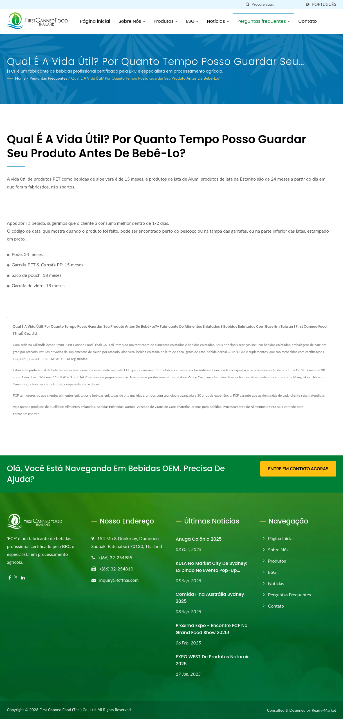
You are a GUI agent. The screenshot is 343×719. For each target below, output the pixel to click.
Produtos (166, 21)
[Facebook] (9, 577)
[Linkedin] (23, 577)
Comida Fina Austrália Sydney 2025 (210, 598)
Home (20, 78)
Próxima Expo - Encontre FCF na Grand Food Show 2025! (212, 629)
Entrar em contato (26, 414)
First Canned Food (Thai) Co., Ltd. (68, 709)
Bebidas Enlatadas (110, 407)
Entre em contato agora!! (298, 468)
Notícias (218, 21)
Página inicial (95, 21)
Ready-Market (324, 710)
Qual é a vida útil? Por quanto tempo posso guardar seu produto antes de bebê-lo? (145, 78)
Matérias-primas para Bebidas (199, 407)
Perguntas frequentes (263, 21)
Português (324, 4)
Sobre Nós (131, 21)
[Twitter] (16, 577)
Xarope (130, 407)
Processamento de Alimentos (244, 407)
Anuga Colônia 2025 (199, 539)
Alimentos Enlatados (80, 407)
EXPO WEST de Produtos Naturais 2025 (213, 660)
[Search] (277, 4)
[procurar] (247, 4)
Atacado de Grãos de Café (156, 407)
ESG (192, 21)
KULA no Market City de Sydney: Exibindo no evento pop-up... (211, 567)
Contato (307, 21)
